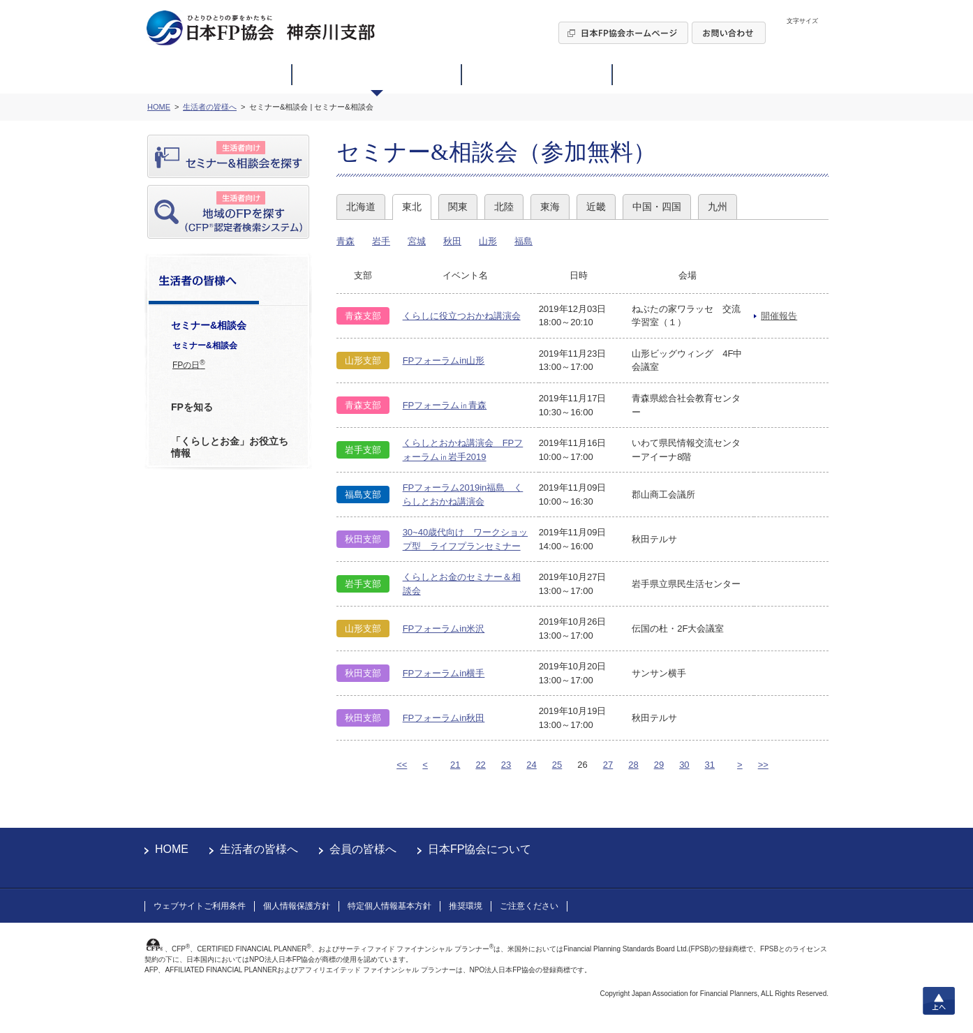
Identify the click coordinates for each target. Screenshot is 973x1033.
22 (480, 764)
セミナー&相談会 (204, 345)
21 (455, 764)
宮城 (417, 241)
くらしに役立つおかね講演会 (462, 316)
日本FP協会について (479, 849)
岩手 (381, 241)
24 (531, 764)
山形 (488, 241)
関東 (458, 206)
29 (659, 764)
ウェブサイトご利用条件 (200, 906)
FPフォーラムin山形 (444, 360)
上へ (939, 1001)
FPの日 (188, 364)
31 (710, 764)
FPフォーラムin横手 (444, 673)
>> (763, 764)
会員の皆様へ (362, 849)
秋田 (452, 241)
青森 (345, 241)
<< (401, 764)
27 (608, 764)
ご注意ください (529, 906)
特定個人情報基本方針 (389, 906)
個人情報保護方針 (296, 906)
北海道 (361, 206)
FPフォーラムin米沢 (444, 628)
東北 (412, 206)
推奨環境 (465, 906)
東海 (550, 206)
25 (557, 764)
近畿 (596, 206)
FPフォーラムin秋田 (444, 718)
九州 (717, 206)
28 (633, 764)
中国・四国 (656, 206)
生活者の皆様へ (259, 849)
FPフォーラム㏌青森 (445, 405)
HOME (171, 849)
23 (506, 764)
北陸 (504, 206)
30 (684, 764)
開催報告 (779, 316)
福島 (523, 241)
